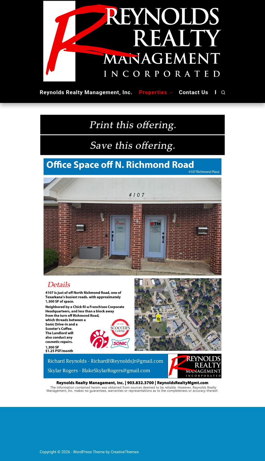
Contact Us (193, 92)
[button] (171, 93)
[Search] (223, 92)
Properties (156, 92)
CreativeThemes (125, 452)
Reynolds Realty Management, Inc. (86, 92)
